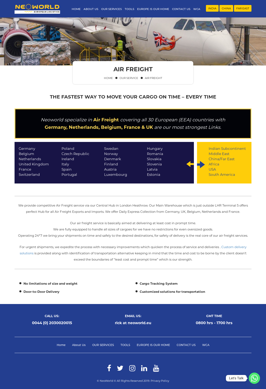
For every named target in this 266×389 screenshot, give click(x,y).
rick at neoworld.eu (133, 323)
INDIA (212, 8)
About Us (92, 9)
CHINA (226, 8)
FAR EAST (242, 8)
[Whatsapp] (254, 378)
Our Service (128, 78)
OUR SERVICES (112, 9)
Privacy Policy (160, 380)
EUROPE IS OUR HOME (154, 9)
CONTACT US (182, 9)
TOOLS (130, 9)
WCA (198, 9)
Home (77, 9)
